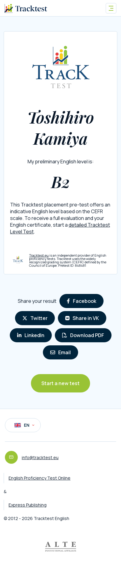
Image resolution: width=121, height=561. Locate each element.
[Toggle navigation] (111, 8)
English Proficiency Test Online (39, 478)
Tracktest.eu (39, 255)
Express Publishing (28, 505)
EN (24, 425)
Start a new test (60, 383)
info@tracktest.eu (40, 457)
